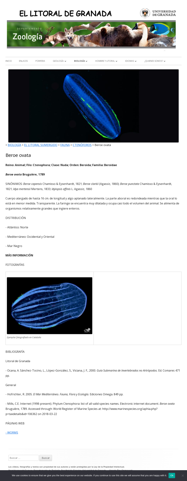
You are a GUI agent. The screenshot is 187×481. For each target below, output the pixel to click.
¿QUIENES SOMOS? (153, 60)
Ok (171, 475)
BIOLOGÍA (79, 60)
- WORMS (12, 433)
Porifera (40, 60)
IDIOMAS (129, 60)
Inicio (9, 60)
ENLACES (23, 60)
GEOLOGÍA (58, 60)
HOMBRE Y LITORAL (105, 60)
